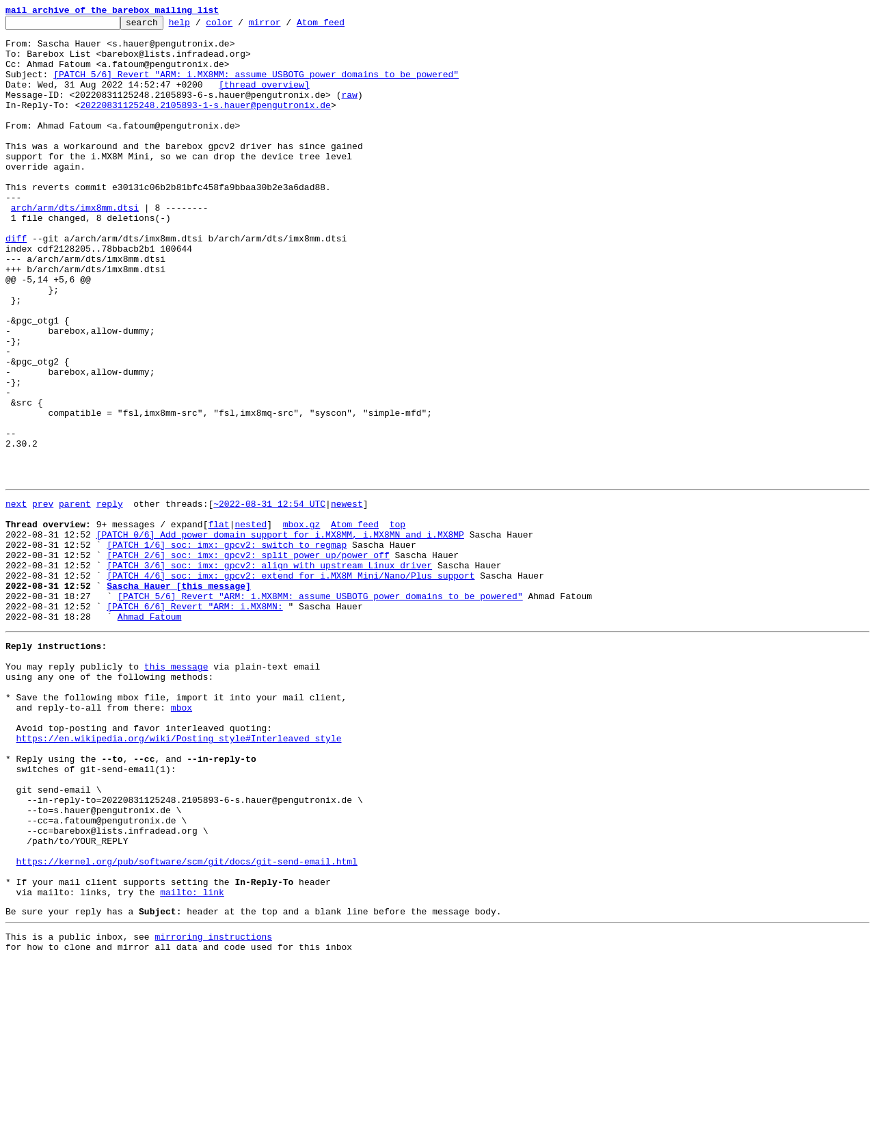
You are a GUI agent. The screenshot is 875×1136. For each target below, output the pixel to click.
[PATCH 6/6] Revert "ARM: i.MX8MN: (194, 721)
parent (75, 598)
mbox (181, 838)
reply (109, 598)
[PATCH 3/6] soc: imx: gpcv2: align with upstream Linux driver (269, 671)
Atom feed (342, 26)
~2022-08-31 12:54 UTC (269, 598)
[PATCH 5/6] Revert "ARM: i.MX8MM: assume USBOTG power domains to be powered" (256, 86)
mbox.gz (302, 622)
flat (218, 622)
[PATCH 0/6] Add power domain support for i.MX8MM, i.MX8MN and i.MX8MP (280, 635)
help (200, 26)
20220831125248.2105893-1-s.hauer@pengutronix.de (205, 123)
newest (347, 598)
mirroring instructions (213, 1108)
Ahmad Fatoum (150, 733)
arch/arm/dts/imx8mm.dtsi (75, 246)
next (16, 598)
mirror (286, 26)
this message (176, 789)
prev (42, 598)
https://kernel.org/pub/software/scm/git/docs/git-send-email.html (187, 1023)
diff (16, 283)
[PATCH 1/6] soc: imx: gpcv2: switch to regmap (227, 647)
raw (349, 111)
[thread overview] (264, 98)
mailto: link (192, 1060)
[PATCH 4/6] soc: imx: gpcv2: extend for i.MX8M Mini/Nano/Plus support (290, 684)
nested (250, 622)
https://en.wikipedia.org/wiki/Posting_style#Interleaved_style (179, 875)
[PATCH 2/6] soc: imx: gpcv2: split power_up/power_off (248, 659)
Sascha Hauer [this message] (179, 696)
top (397, 622)
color (240, 26)
